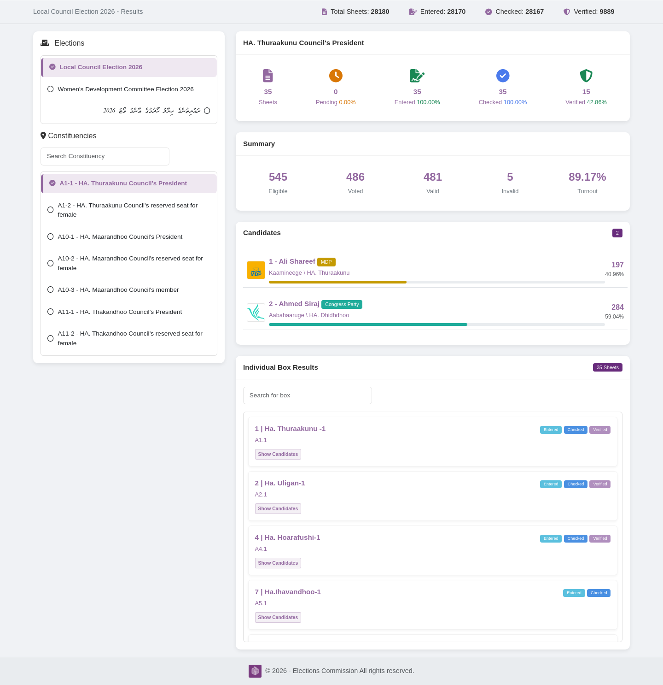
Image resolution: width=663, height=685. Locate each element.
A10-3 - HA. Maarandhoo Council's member (113, 289)
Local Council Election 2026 (95, 67)
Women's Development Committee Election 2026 (120, 89)
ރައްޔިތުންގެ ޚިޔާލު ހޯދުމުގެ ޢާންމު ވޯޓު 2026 (156, 111)
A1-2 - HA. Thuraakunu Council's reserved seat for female (122, 210)
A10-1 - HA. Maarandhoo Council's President (114, 236)
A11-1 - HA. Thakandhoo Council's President (114, 311)
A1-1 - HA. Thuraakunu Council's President (118, 183)
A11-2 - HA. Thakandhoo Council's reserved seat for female (124, 338)
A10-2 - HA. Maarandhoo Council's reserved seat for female (125, 263)
